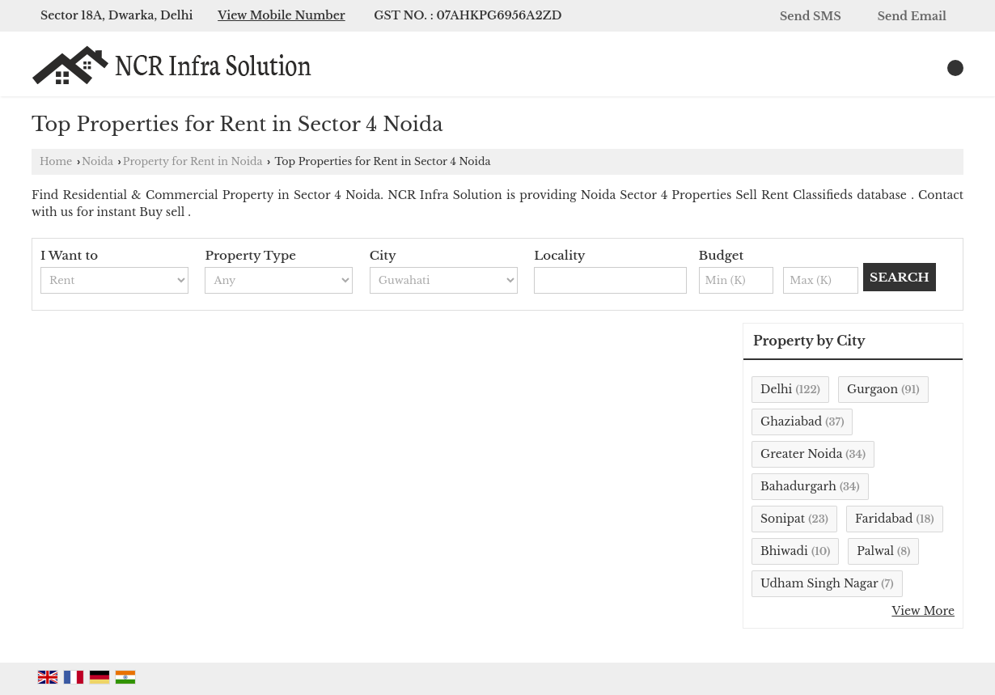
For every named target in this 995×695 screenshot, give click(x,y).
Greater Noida (801, 454)
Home (56, 161)
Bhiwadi (784, 551)
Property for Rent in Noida (193, 161)
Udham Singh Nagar (819, 583)
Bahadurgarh (798, 486)
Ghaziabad (791, 421)
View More (923, 611)
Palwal (875, 551)
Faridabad (884, 518)
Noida (97, 161)
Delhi (776, 389)
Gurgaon (872, 389)
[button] (281, 15)
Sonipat (782, 518)
